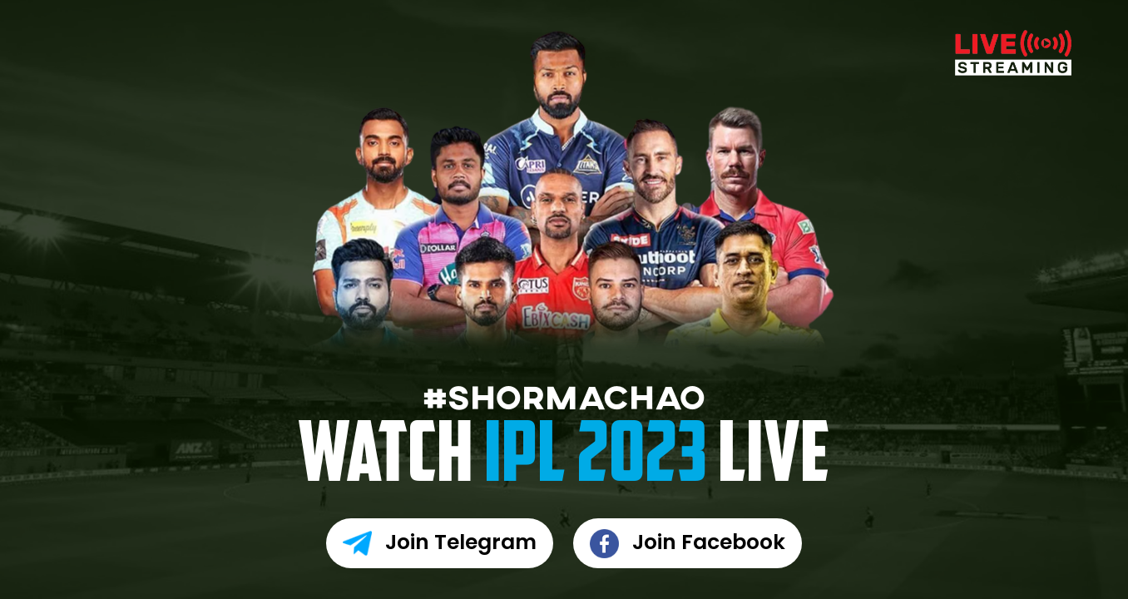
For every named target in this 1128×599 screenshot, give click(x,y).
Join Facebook (687, 543)
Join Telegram (440, 543)
